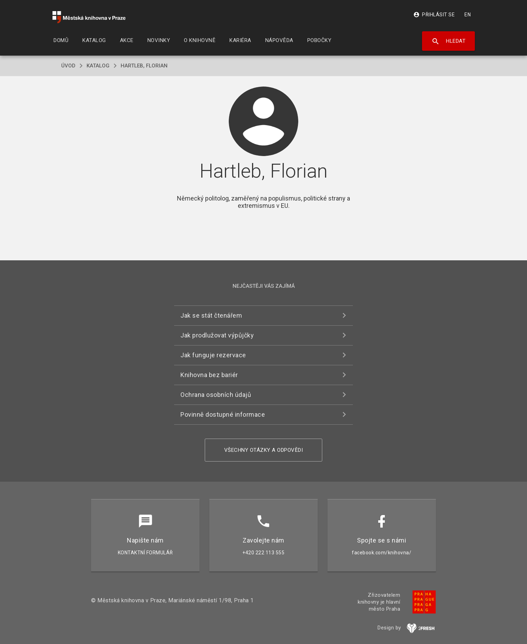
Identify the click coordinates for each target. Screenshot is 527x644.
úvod (68, 66)
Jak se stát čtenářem (211, 315)
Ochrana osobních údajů (215, 394)
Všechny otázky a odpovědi (263, 450)
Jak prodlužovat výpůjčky (217, 335)
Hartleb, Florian (144, 66)
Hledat (448, 41)
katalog (98, 66)
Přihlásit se (434, 14)
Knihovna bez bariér (209, 374)
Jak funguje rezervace (213, 355)
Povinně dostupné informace (222, 414)
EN (467, 14)
